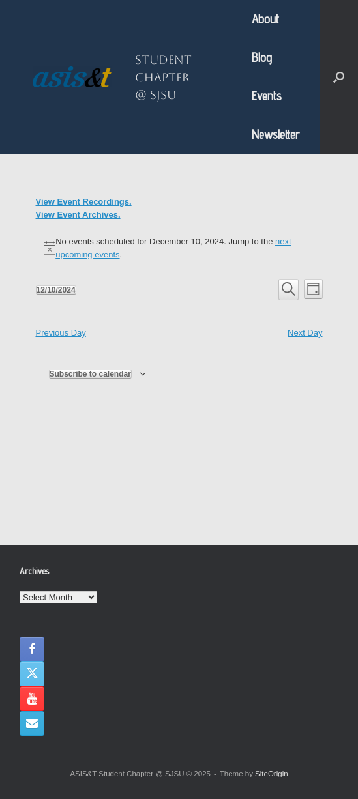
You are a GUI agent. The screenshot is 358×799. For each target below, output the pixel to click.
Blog (262, 57)
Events (267, 96)
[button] (339, 77)
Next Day (305, 333)
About (265, 19)
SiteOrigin (271, 773)
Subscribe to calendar (90, 374)
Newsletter (276, 134)
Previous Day (61, 333)
